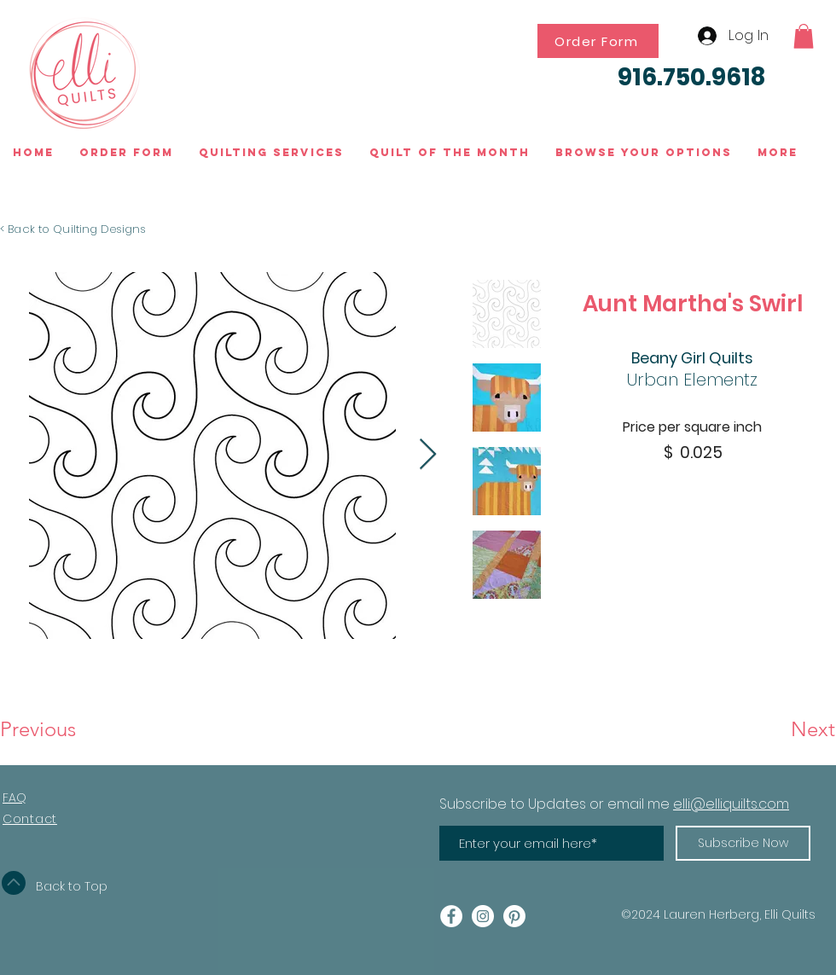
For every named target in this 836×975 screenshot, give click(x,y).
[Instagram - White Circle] (483, 916)
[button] (803, 36)
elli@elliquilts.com (731, 804)
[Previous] (56, 729)
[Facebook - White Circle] (451, 916)
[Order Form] (598, 41)
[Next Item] (428, 455)
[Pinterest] (514, 916)
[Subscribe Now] (743, 843)
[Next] (774, 729)
